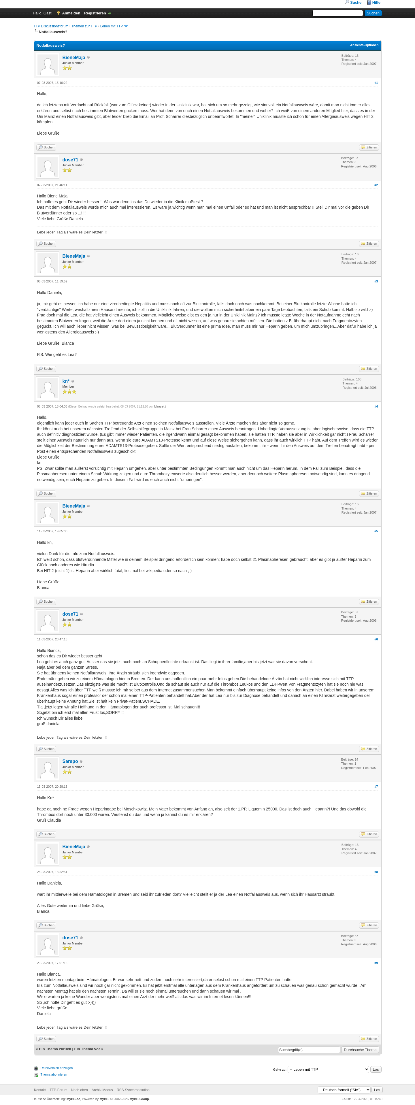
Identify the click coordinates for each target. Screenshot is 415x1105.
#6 (376, 639)
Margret (159, 406)
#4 (376, 406)
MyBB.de (73, 1099)
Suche (355, 2)
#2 (376, 185)
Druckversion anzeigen (57, 1068)
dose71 (70, 159)
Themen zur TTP (84, 26)
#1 (376, 82)
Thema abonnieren (54, 1074)
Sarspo (70, 761)
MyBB (103, 1099)
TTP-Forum (58, 1090)
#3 (376, 281)
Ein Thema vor (87, 1049)
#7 (376, 786)
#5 (376, 531)
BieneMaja (74, 57)
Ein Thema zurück (55, 1049)
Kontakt (40, 1090)
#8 (376, 872)
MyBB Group (139, 1099)
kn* (66, 381)
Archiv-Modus (102, 1090)
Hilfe (376, 2)
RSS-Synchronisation (133, 1090)
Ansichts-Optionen (364, 45)
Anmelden (71, 13)
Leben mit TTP (111, 26)
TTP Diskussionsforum (51, 26)
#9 (376, 963)
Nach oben (79, 1090)
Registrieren (95, 13)
